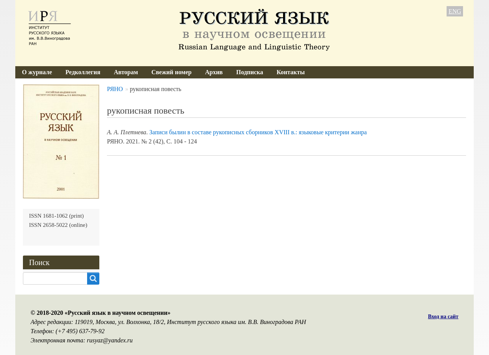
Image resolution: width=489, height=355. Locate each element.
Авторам (126, 72)
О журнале (37, 72)
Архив (214, 72)
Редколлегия (82, 72)
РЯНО (115, 89)
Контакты (291, 72)
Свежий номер (171, 72)
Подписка (249, 72)
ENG (455, 11)
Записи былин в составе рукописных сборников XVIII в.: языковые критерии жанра (258, 132)
